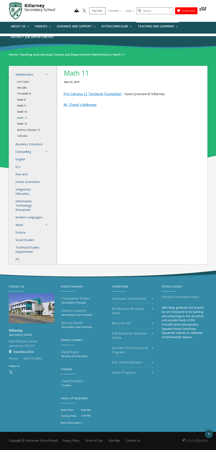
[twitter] (84, 11)
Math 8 (21, 99)
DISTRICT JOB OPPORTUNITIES (32, 37)
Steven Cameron (73, 310)
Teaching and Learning (158, 26)
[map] (77, 11)
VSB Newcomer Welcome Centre (132, 335)
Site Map (114, 440)
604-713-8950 (33, 358)
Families (43, 26)
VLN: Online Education (132, 362)
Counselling (32, 151)
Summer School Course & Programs (132, 350)
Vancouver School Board (132, 298)
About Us (20, 26)
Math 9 (21, 105)
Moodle (22, 87)
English (20, 159)
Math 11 (22, 118)
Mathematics (32, 74)
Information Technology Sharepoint (23, 205)
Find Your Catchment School (180, 297)
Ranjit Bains (70, 352)
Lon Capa (23, 81)
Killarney (34, 5)
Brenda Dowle (72, 322)
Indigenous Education (23, 191)
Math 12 (22, 123)
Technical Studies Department (27, 249)
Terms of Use (94, 440)
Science (20, 232)
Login (130, 10)
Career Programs (132, 372)
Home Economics (27, 182)
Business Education (29, 144)
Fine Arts (21, 174)
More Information (71, 423)
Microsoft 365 (132, 323)
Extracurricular (117, 26)
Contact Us (133, 440)
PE (17, 259)
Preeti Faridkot (72, 381)
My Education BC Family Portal (132, 311)
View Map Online (23, 351)
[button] (47, 74)
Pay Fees (97, 10)
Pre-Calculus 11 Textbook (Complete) (93, 93)
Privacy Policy (70, 440)
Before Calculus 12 (28, 130)
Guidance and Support (76, 26)
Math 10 (22, 111)
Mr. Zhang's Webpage (80, 104)
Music (32, 224)
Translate (114, 10)
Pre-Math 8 (24, 93)
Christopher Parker (75, 298)
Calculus (22, 136)
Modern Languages (29, 217)
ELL (18, 167)
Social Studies (24, 240)
